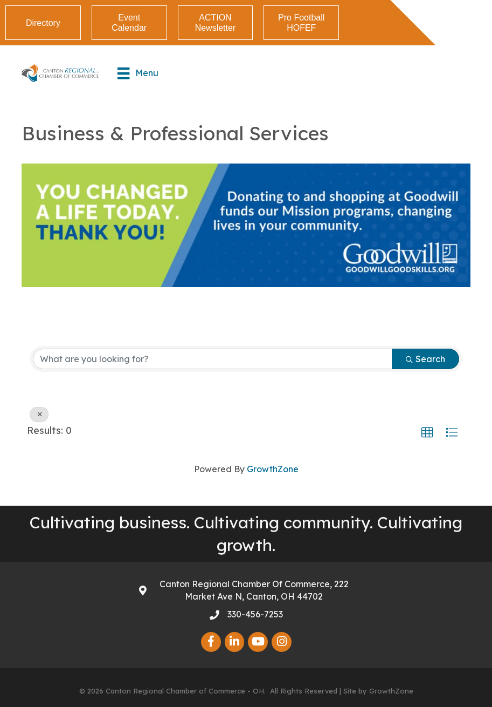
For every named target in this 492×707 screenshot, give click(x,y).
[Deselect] (39, 414)
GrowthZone (273, 469)
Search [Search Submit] (425, 359)
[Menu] (137, 73)
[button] (427, 433)
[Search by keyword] (212, 359)
